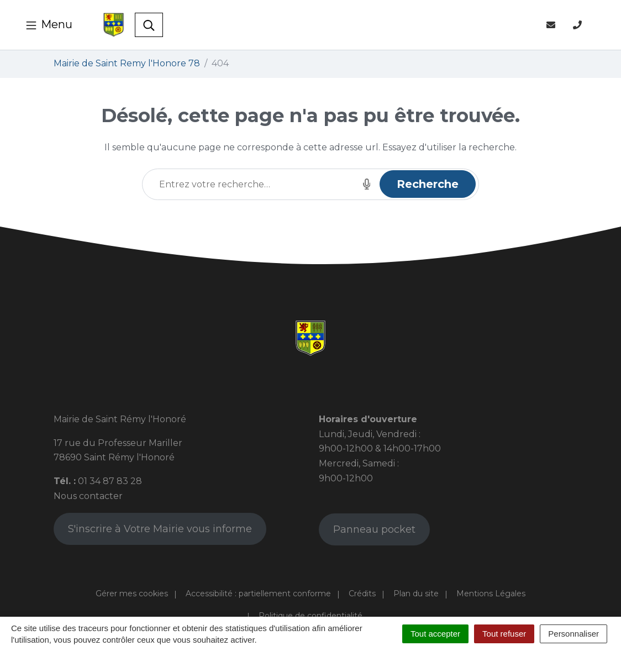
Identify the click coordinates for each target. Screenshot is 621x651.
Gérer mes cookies (132, 594)
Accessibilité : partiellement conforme (258, 594)
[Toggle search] (149, 25)
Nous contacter (88, 496)
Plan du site (416, 594)
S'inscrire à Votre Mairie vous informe (160, 529)
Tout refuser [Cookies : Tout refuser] (504, 633)
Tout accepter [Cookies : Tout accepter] (435, 633)
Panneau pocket (374, 529)
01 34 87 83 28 (110, 481)
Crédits (362, 594)
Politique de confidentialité (310, 616)
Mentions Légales (490, 594)
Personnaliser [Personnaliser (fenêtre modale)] (573, 633)
